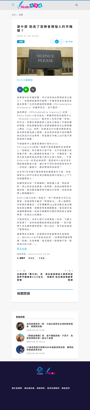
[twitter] (26, 90)
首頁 (14, 14)
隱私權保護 (29, 388)
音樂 (21, 41)
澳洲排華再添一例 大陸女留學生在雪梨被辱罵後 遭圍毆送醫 (50, 325)
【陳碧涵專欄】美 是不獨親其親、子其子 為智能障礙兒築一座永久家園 (50, 337)
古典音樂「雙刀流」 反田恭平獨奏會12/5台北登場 (30, 277)
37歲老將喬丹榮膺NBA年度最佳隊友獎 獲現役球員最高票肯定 (50, 348)
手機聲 (42, 258)
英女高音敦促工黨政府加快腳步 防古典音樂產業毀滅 (59, 277)
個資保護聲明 (53, 388)
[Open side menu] (13, 4)
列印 (69, 41)
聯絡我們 (66, 388)
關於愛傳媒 (17, 388)
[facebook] (20, 90)
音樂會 (31, 258)
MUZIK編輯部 (25, 79)
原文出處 (22, 248)
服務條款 (41, 388)
